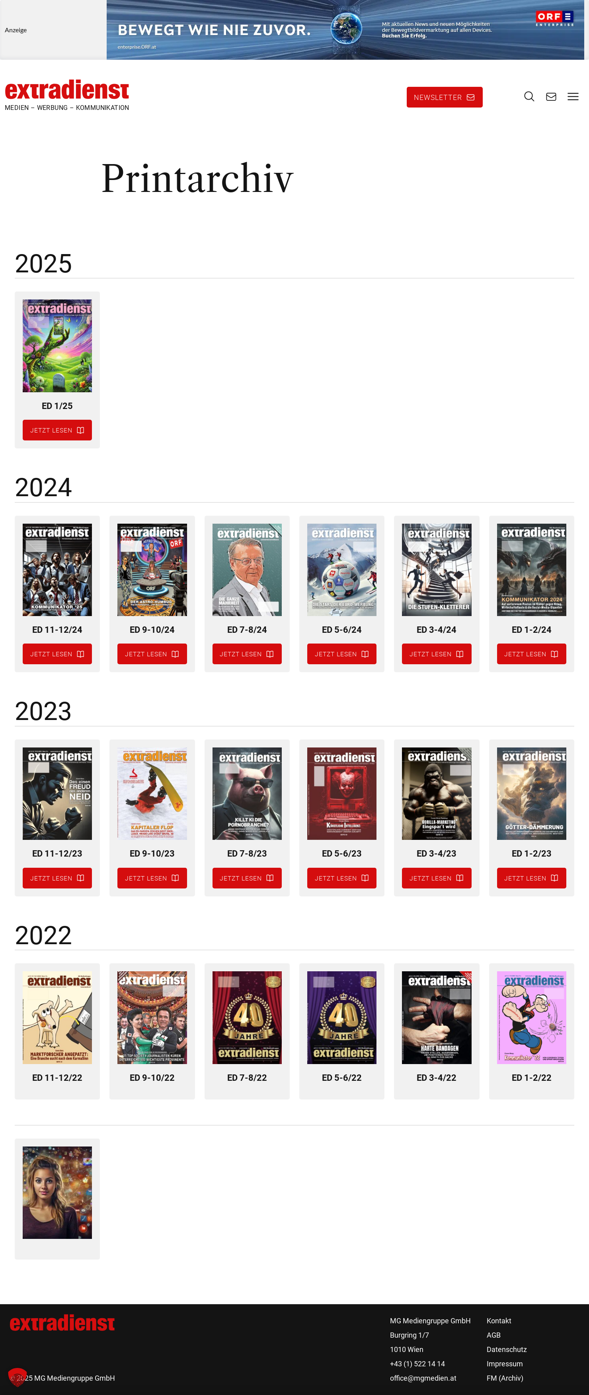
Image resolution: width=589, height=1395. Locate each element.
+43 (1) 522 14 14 (417, 1364)
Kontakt (499, 1321)
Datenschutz (507, 1349)
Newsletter (438, 97)
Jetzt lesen (51, 430)
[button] (17, 1377)
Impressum (505, 1364)
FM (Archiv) (505, 1378)
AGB (494, 1335)
